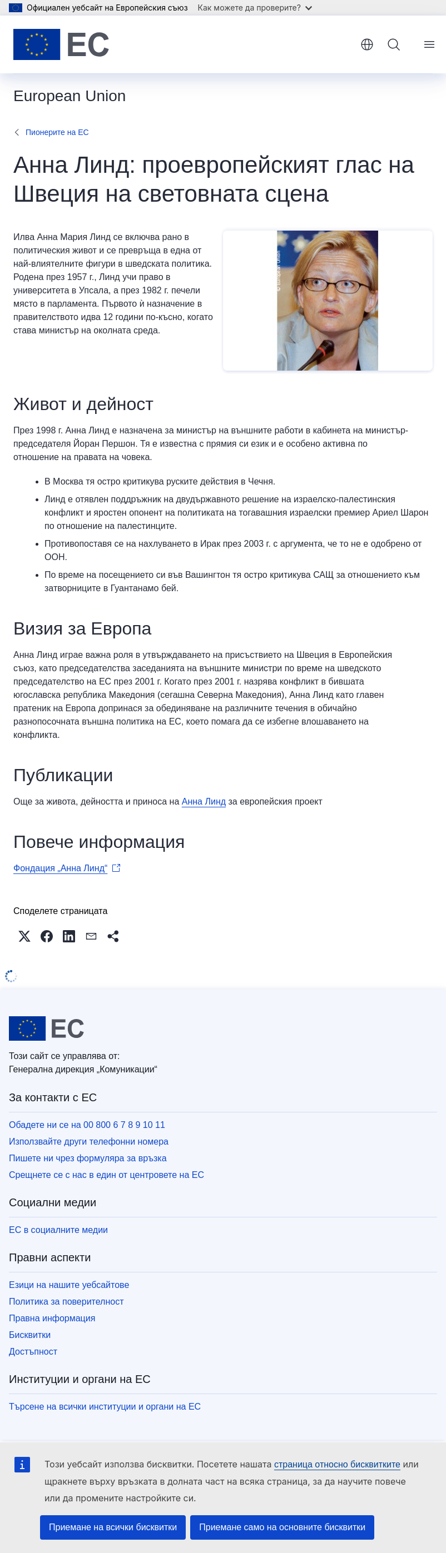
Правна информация (52, 1318)
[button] (24, 936)
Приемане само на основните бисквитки (282, 1527)
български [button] (367, 44)
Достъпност (33, 1351)
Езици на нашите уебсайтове (69, 1285)
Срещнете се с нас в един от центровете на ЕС (106, 1175)
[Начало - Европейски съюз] (61, 44)
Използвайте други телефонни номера (89, 1141)
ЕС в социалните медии (58, 1230)
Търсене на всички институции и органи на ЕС (105, 1406)
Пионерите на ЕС (57, 132)
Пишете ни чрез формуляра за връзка (88, 1158)
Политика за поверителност (66, 1301)
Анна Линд (204, 801)
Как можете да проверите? (255, 7)
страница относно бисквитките (337, 1464)
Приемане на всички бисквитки (113, 1527)
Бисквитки (30, 1335)
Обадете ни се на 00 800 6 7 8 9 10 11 (87, 1125)
